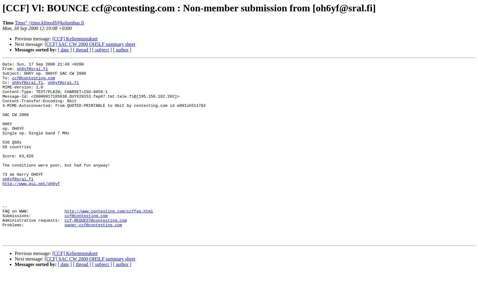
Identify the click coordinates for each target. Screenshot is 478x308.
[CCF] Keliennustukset (75, 38)
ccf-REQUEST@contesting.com (96, 252)
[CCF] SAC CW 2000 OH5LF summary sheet (90, 44)
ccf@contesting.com (33, 81)
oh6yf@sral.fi (32, 70)
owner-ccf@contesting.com (93, 258)
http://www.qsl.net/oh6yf (31, 208)
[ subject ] (102, 49)
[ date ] (65, 49)
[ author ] (122, 49)
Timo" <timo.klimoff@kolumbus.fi (49, 22)
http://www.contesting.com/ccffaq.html (109, 241)
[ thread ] (82, 49)
